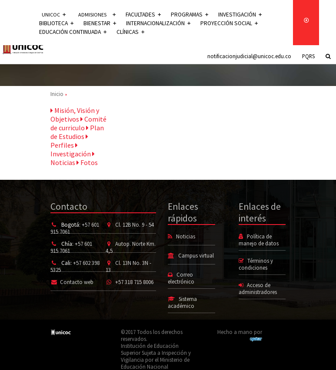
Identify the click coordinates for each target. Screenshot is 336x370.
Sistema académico (182, 302)
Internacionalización (152, 23)
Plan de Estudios (77, 132)
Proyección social (219, 23)
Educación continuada (71, 32)
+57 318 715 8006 (134, 281)
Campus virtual (196, 255)
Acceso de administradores (258, 288)
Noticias (72, 158)
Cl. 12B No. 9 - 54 (134, 224)
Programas (187, 14)
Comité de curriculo (78, 123)
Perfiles (69, 141)
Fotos (87, 162)
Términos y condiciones (256, 264)
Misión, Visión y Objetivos (74, 114)
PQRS (308, 56)
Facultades (143, 14)
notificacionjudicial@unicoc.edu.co (249, 56)
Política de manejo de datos (259, 240)
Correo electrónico (181, 278)
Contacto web (76, 281)
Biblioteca (55, 23)
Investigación (234, 14)
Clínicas (127, 32)
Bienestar (97, 23)
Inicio (56, 93)
